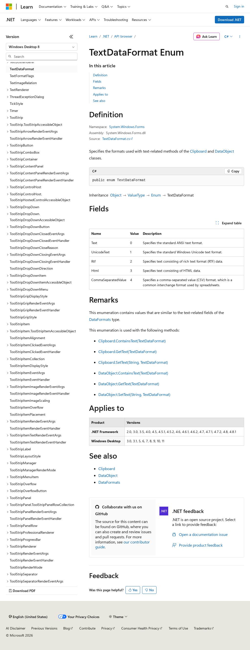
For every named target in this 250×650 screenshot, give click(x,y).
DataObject (224, 151)
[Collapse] (71, 36)
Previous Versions (44, 628)
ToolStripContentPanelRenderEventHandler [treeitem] (42, 180)
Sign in (239, 6)
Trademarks (202, 628)
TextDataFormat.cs (116, 138)
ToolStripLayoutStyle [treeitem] (25, 456)
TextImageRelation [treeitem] (23, 82)
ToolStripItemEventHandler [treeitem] (30, 379)
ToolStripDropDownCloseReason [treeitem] (34, 247)
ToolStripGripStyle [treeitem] (23, 317)
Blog (66, 628)
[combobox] (41, 47)
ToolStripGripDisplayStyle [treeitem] (28, 296)
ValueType (136, 194)
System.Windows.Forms (127, 126)
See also (99, 100)
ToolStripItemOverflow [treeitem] (26, 407)
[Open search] (227, 6)
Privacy (106, 628)
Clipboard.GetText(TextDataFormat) (127, 351)
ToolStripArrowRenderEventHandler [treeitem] (36, 138)
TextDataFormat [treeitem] (22, 69)
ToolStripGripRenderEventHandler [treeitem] (35, 310)
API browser (123, 36)
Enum (156, 194)
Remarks (99, 87)
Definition (100, 75)
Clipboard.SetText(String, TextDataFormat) (133, 362)
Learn (93, 36)
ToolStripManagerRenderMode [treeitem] (33, 470)
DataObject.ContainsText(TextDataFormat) (133, 372)
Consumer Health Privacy (140, 628)
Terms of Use (178, 628)
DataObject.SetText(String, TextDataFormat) (134, 394)
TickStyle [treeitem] (16, 103)
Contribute (87, 628)
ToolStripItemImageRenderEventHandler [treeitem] (40, 393)
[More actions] (240, 36)
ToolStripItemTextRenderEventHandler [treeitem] (38, 442)
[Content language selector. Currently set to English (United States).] (28, 617)
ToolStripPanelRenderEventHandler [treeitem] (36, 518)
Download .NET (229, 19)
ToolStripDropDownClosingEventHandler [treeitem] (40, 261)
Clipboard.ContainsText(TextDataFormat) (132, 340)
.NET (106, 36)
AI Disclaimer (15, 628)
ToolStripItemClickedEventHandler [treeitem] (35, 351)
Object (115, 194)
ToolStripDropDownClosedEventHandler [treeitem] (39, 240)
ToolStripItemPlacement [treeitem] (27, 414)
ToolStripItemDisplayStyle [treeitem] (29, 365)
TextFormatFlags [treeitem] (22, 75)
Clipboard (198, 151)
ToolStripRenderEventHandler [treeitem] (31, 560)
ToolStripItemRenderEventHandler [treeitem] (35, 428)
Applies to (100, 94)
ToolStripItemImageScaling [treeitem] (30, 400)
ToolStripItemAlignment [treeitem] (27, 337)
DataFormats (100, 319)
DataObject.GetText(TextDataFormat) (128, 383)
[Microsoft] (9, 6)
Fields (97, 81)
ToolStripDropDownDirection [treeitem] (31, 268)
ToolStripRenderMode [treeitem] (26, 567)
